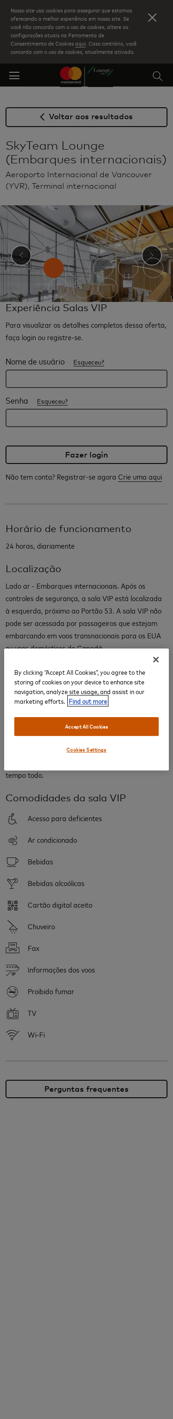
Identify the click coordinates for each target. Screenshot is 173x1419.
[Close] (156, 659)
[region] (86, 710)
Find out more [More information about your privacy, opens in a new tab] (88, 700)
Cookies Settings (86, 750)
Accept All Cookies (86, 726)
